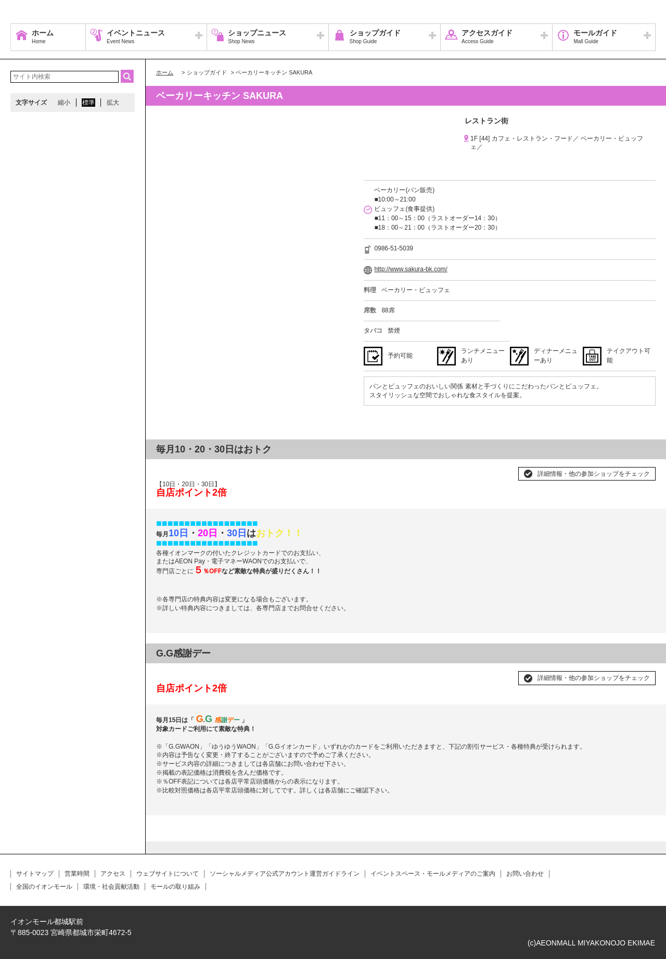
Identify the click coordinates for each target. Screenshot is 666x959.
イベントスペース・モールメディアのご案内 (432, 873)
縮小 (64, 102)
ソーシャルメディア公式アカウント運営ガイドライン (285, 873)
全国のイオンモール (44, 886)
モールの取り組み (175, 886)
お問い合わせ (525, 873)
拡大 (113, 102)
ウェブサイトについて (167, 873)
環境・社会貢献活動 (111, 886)
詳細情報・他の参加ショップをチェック (593, 473)
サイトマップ (35, 873)
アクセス (112, 873)
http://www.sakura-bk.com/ (410, 269)
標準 (88, 102)
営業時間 (77, 873)
